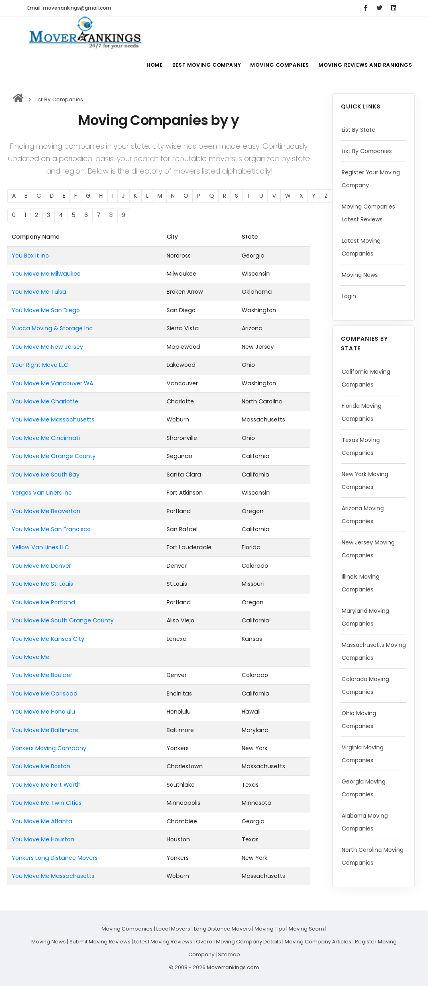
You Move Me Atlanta (42, 821)
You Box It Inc (30, 256)
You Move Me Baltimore (45, 730)
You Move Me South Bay (45, 474)
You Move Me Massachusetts (53, 419)
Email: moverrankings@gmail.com (69, 7)
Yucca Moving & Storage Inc (52, 328)
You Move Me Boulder (42, 675)
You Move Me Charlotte (45, 401)
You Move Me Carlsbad (44, 693)
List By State (359, 130)
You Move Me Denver (41, 566)
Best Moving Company (204, 64)
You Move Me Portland (43, 602)
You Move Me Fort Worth (46, 785)
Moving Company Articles (318, 941)
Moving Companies (279, 64)
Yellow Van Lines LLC (40, 547)
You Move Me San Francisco (51, 529)
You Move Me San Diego (46, 310)
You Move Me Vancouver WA (52, 383)
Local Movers (173, 929)
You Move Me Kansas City (48, 639)
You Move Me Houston (43, 839)
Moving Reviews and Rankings (365, 64)
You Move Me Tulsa (39, 292)
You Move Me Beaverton (46, 511)
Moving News (360, 275)
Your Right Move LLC (40, 365)
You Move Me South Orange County (63, 620)
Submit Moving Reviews (99, 941)
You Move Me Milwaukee (46, 274)
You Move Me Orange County (54, 456)
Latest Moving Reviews (163, 941)
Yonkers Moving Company (49, 748)
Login (349, 296)
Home (151, 64)
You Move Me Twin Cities (47, 803)
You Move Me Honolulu (43, 712)
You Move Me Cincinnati (46, 438)
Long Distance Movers (222, 929)
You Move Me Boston (41, 766)
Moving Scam (306, 929)
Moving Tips (270, 929)
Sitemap (229, 954)
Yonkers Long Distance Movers (55, 858)
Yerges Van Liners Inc (42, 493)
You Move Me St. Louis (42, 584)
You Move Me (30, 657)
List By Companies (59, 99)
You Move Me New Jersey (47, 347)
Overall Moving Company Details (238, 941)
